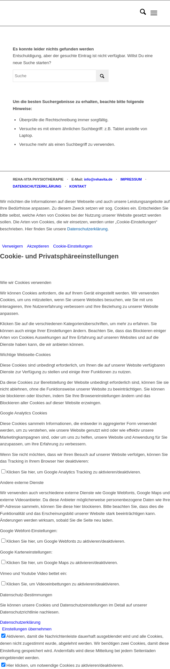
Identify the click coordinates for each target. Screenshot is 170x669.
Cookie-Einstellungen (72, 246)
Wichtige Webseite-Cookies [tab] (25, 354)
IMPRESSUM (131, 179)
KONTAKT (77, 186)
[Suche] (140, 13)
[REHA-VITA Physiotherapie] (70, 13)
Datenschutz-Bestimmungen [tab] (26, 594)
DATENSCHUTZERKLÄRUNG (37, 186)
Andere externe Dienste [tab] (22, 482)
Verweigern (12, 246)
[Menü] (154, 13)
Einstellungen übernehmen (27, 629)
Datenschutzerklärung (87, 229)
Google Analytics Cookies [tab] (23, 413)
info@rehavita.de (98, 179)
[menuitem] (140, 13)
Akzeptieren (38, 246)
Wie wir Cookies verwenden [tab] (25, 282)
